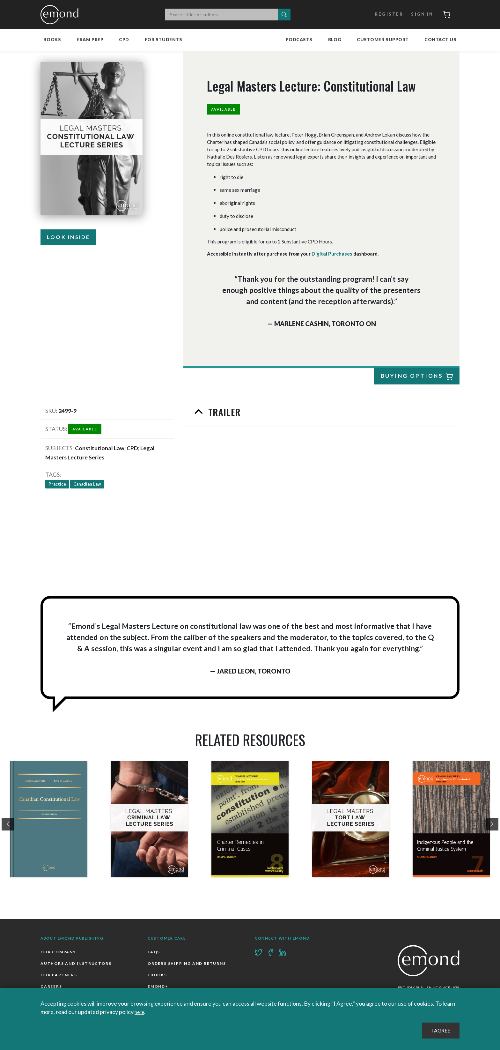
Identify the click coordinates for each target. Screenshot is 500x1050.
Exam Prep (90, 39)
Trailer (223, 411)
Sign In (418, 14)
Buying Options (417, 376)
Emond (61, 14)
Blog (334, 39)
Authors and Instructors (77, 964)
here (140, 1012)
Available (225, 109)
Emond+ (159, 988)
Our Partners (59, 975)
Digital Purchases (331, 254)
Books (52, 39)
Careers (51, 988)
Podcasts (299, 39)
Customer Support (383, 39)
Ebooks (158, 975)
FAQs (154, 951)
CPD (124, 39)
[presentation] (8, 823)
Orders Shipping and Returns (188, 964)
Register (384, 14)
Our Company (59, 951)
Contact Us (440, 39)
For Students (163, 39)
